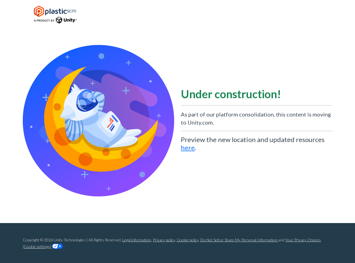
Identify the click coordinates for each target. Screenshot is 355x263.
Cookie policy (188, 239)
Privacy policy (164, 239)
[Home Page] (55, 14)
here (188, 147)
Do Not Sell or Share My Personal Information (239, 239)
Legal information (136, 239)
